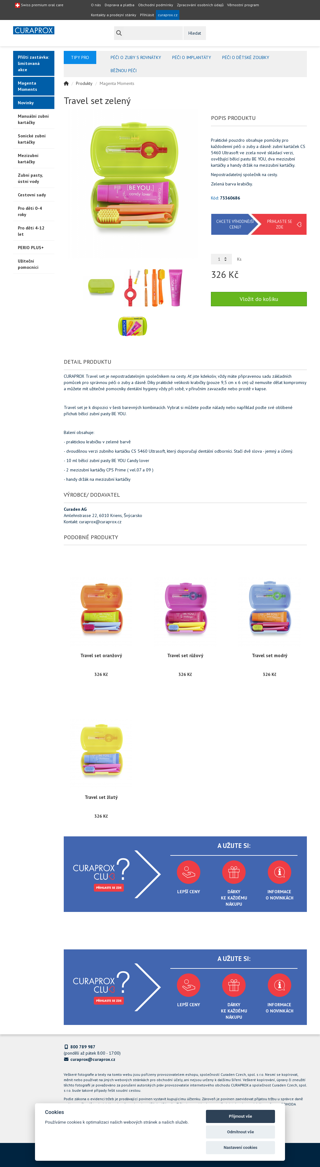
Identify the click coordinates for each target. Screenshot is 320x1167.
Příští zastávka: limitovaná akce (33, 63)
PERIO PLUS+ (31, 247)
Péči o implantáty (191, 57)
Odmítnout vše (240, 1132)
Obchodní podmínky (155, 4)
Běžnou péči (124, 70)
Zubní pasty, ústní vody (30, 178)
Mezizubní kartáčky (28, 159)
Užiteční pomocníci (28, 264)
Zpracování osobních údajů (200, 4)
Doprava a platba (119, 4)
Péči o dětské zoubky (245, 57)
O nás (96, 4)
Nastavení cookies (241, 1147)
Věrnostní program (243, 4)
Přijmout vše (240, 1116)
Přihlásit (147, 14)
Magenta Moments (27, 86)
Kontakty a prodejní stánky (113, 14)
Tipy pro (80, 57)
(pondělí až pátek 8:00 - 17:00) (92, 1050)
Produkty (84, 83)
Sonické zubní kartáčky (32, 139)
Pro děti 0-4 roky (30, 211)
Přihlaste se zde (279, 224)
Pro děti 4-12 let (31, 231)
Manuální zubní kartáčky (33, 119)
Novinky (26, 103)
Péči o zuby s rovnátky (136, 57)
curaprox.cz (168, 14)
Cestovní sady (32, 195)
